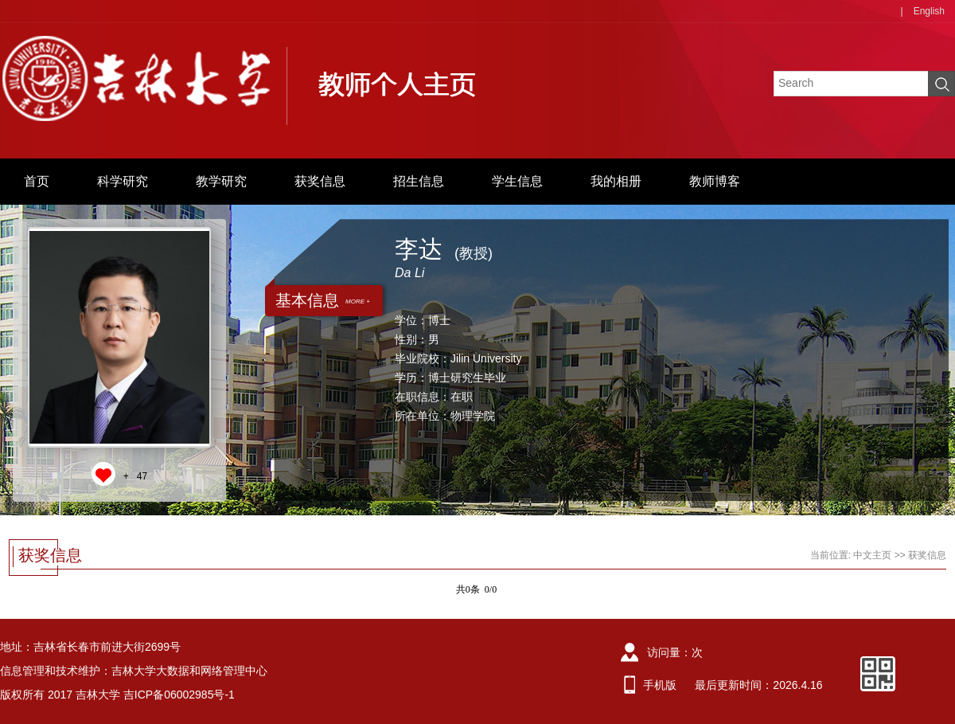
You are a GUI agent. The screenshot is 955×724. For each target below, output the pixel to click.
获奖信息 (319, 181)
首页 (36, 181)
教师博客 (714, 181)
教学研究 (221, 181)
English (929, 11)
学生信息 (517, 181)
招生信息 (418, 181)
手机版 (659, 685)
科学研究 (122, 181)
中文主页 (872, 555)
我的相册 (616, 181)
